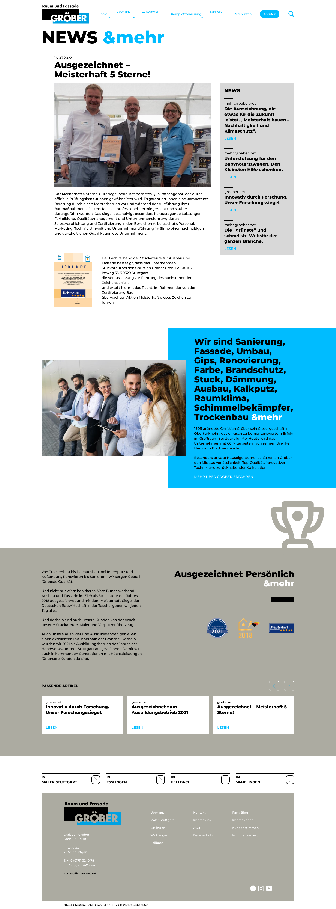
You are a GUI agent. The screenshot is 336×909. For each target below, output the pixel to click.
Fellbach (181, 782)
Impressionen (243, 820)
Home (103, 14)
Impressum (202, 820)
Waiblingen (248, 782)
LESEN (230, 138)
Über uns (157, 812)
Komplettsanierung (186, 14)
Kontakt (199, 812)
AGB (196, 828)
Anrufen (270, 14)
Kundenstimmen (245, 828)
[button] (289, 686)
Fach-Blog (240, 812)
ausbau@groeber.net (80, 873)
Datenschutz (203, 835)
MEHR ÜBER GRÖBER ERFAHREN (223, 477)
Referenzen (243, 14)
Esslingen (116, 782)
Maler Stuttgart (59, 782)
